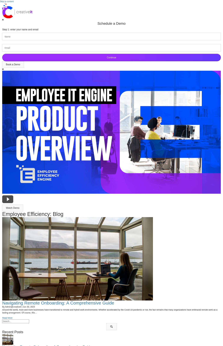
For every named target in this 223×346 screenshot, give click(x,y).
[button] (13, 64)
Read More (7, 318)
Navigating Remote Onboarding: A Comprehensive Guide (58, 302)
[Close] (3, 20)
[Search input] (15, 321)
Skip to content (7, 1)
